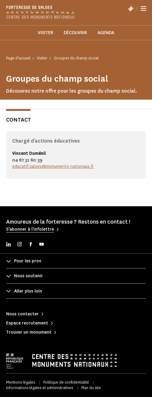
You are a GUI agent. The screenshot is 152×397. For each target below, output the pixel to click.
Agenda (105, 33)
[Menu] (143, 8)
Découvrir (75, 33)
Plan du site (91, 387)
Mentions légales (20, 382)
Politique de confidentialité (66, 382)
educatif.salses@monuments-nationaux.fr (53, 166)
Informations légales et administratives (39, 387)
